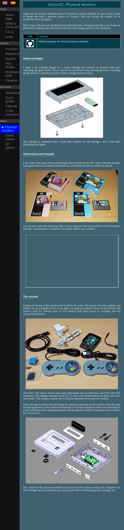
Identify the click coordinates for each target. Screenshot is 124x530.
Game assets (10, 137)
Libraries (11, 80)
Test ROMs (9, 65)
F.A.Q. (9, 32)
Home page (9, 16)
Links (9, 36)
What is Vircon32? (12, 25)
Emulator (11, 49)
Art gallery (10, 145)
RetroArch (12, 54)
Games (10, 58)
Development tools (12, 73)
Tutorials (11, 106)
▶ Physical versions (9, 128)
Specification (12, 93)
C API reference (12, 112)
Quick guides (10, 99)
